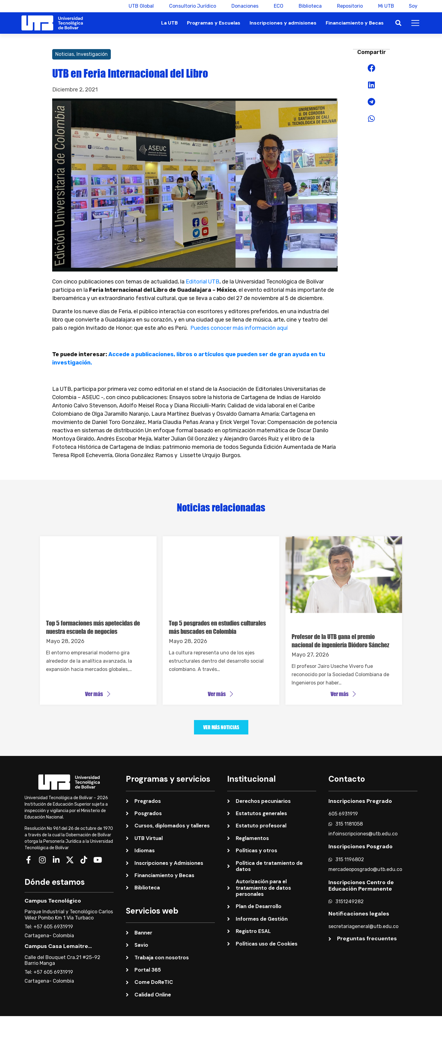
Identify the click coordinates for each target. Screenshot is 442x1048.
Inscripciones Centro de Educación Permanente (361, 885)
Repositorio (349, 6)
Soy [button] (413, 6)
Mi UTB (386, 6)
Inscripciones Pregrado (360, 800)
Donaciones (244, 6)
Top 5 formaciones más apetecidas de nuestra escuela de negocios (93, 627)
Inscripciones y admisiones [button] (283, 23)
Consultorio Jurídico (192, 6)
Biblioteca (309, 6)
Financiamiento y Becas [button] (355, 23)
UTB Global (140, 6)
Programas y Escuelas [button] (213, 23)
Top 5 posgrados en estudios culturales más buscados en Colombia (217, 627)
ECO (278, 6)
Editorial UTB (202, 281)
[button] (398, 23)
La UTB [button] (169, 23)
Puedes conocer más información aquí (239, 328)
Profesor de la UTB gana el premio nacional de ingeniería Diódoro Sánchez (340, 640)
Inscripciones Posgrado (360, 846)
